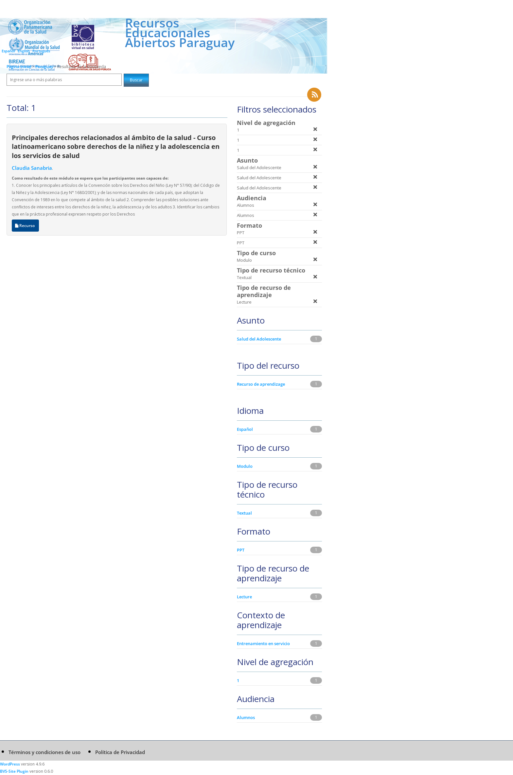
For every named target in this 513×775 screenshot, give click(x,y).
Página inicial (19, 66)
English (24, 50)
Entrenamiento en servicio (263, 643)
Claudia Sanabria (32, 168)
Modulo (245, 466)
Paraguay (44, 66)
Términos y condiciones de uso (44, 752)
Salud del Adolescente (259, 339)
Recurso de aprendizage (261, 384)
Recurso (25, 225)
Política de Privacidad (120, 752)
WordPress (10, 764)
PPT (240, 550)
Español (8, 50)
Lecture (244, 597)
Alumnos (246, 717)
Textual (244, 513)
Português (41, 50)
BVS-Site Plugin (14, 771)
